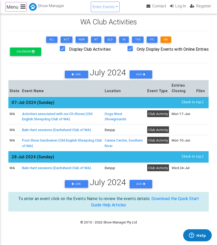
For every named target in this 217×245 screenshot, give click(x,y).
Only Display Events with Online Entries (173, 53)
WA (166, 44)
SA (124, 44)
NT (96, 44)
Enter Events (104, 8)
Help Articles (114, 209)
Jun (76, 78)
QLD (110, 44)
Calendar (25, 56)
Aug (140, 78)
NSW (82, 44)
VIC (152, 44)
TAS (137, 44)
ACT (66, 44)
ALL (51, 44)
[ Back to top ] (192, 106)
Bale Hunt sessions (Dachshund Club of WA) (56, 134)
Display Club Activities (90, 53)
